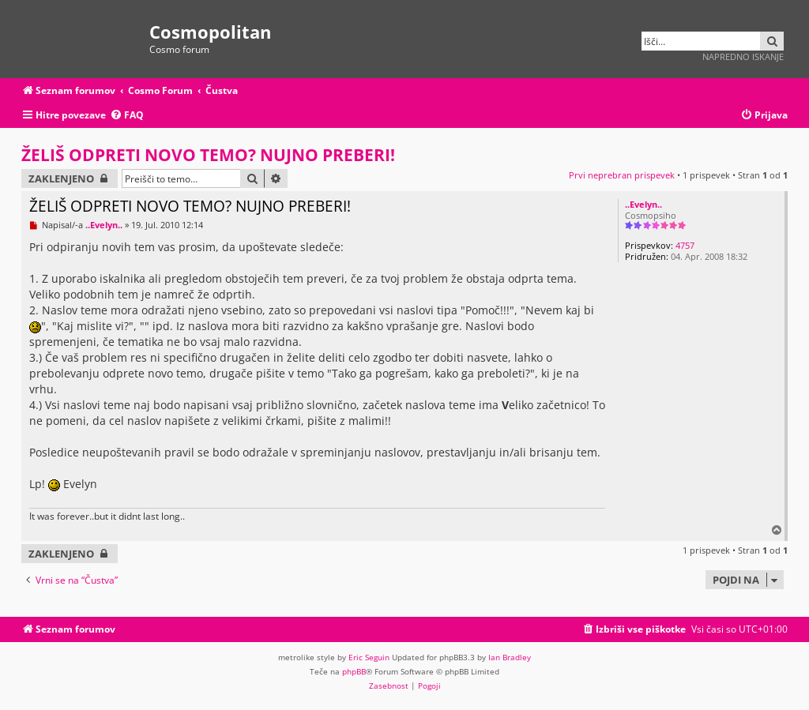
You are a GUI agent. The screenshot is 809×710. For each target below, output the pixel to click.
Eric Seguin (368, 657)
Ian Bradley (509, 657)
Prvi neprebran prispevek (622, 175)
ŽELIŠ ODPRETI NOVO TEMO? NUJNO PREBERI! (208, 155)
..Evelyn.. (643, 204)
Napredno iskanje (743, 56)
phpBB (354, 671)
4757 (684, 245)
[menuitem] (127, 115)
